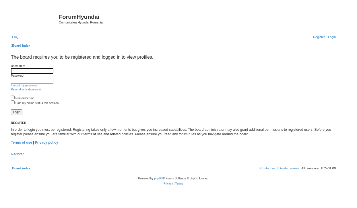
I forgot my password (24, 85)
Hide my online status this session (35, 103)
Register (17, 154)
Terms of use (21, 142)
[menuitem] (14, 36)
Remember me (22, 98)
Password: (17, 75)
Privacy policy (46, 142)
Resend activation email (26, 89)
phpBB (158, 178)
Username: (18, 66)
